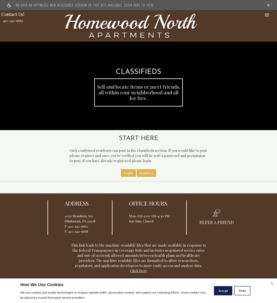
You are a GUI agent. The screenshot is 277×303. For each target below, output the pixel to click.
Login (128, 157)
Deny (242, 291)
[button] (268, 5)
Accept (223, 291)
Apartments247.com (94, 268)
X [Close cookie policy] (272, 283)
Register (146, 157)
